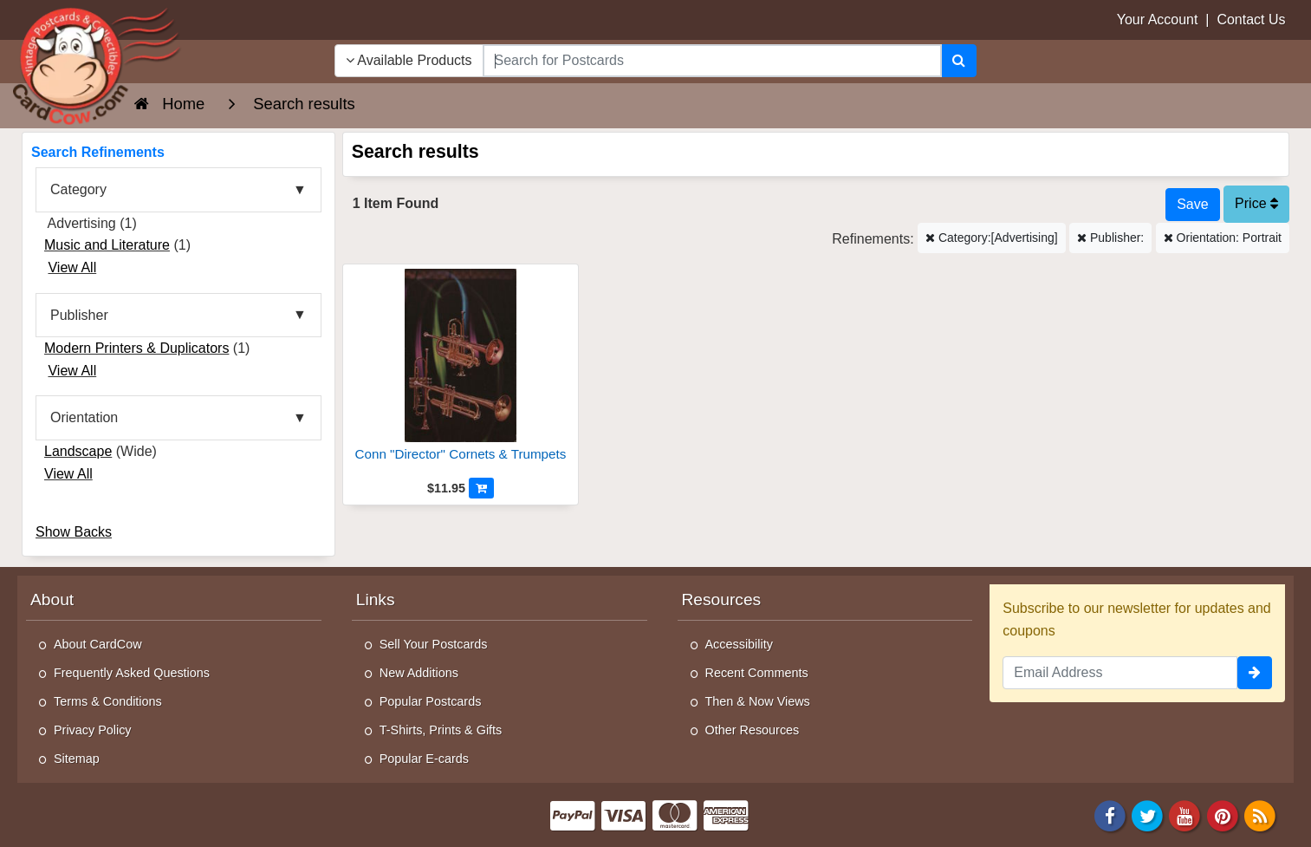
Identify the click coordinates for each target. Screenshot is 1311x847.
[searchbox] (713, 60)
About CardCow (98, 644)
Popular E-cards (424, 759)
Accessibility (739, 644)
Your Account (1157, 19)
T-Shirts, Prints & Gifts (441, 730)
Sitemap (77, 759)
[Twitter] (1147, 815)
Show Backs (74, 531)
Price (1256, 203)
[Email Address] (1120, 672)
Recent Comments (756, 673)
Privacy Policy (93, 730)
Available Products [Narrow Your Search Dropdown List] (409, 60)
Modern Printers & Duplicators (136, 348)
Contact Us (1251, 19)
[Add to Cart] (481, 488)
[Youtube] (1185, 815)
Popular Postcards (431, 701)
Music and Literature (107, 245)
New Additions (419, 673)
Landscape (78, 451)
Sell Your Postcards (434, 644)
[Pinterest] (1222, 815)
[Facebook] (1110, 815)
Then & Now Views (757, 701)
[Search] (959, 60)
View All (72, 267)
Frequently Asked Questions (132, 673)
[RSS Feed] (1260, 815)
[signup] (1254, 672)
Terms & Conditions (108, 701)
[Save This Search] (1192, 204)
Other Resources (752, 730)
